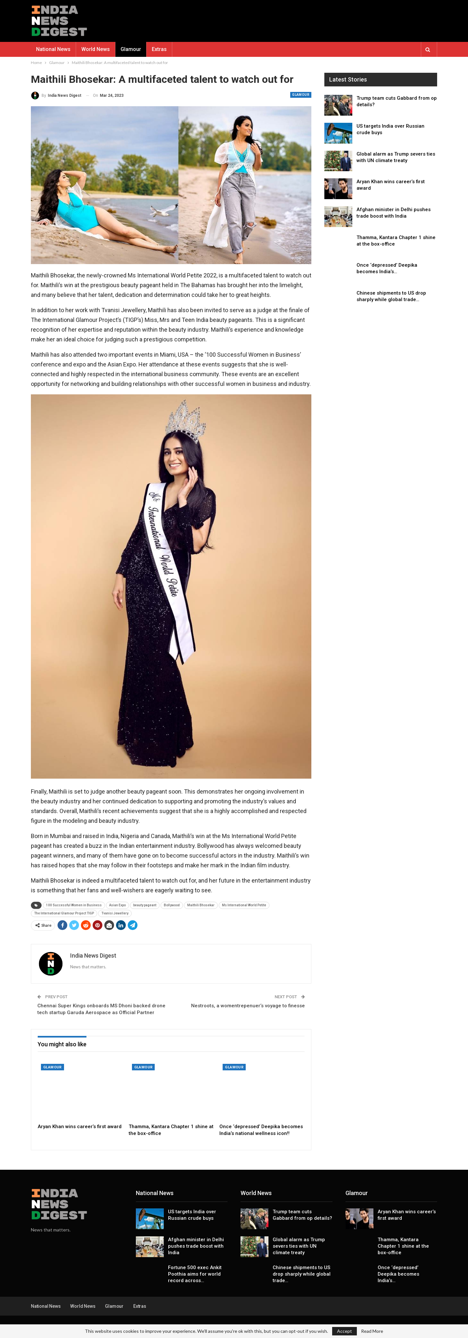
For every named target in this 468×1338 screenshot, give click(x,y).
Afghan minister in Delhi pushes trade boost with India (196, 1246)
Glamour (131, 49)
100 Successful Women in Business (74, 905)
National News (53, 49)
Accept (344, 1331)
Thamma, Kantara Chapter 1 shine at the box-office (403, 1246)
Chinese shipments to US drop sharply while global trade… (302, 1274)
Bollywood (172, 905)
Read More (372, 1331)
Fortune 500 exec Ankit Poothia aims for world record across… (195, 1274)
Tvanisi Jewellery (114, 913)
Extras (159, 49)
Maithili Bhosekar (200, 905)
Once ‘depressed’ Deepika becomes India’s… (398, 1274)
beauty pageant (144, 905)
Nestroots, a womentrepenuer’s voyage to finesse (248, 1006)
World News (95, 49)
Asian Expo (117, 905)
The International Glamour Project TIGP (64, 913)
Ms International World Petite (244, 905)
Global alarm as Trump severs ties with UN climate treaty (299, 1246)
